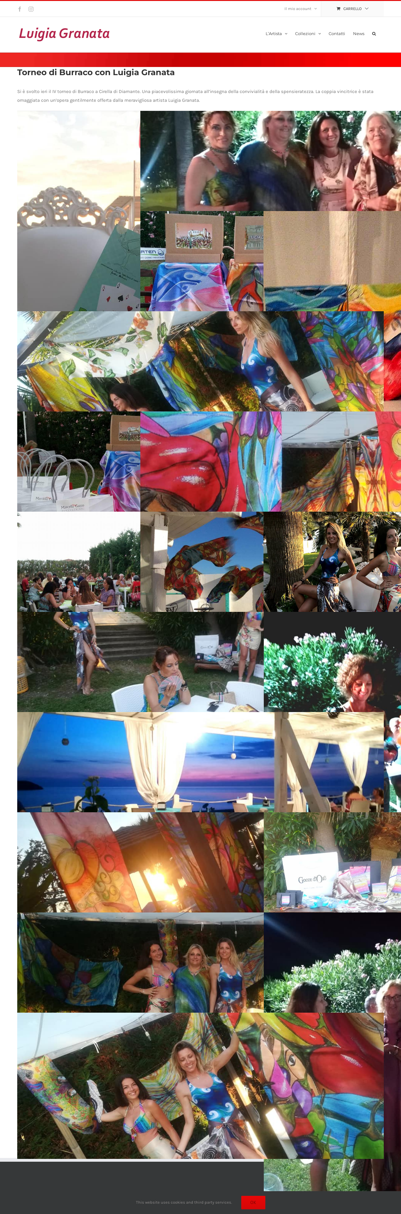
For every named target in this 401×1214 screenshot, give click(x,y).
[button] (374, 33)
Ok (253, 1202)
